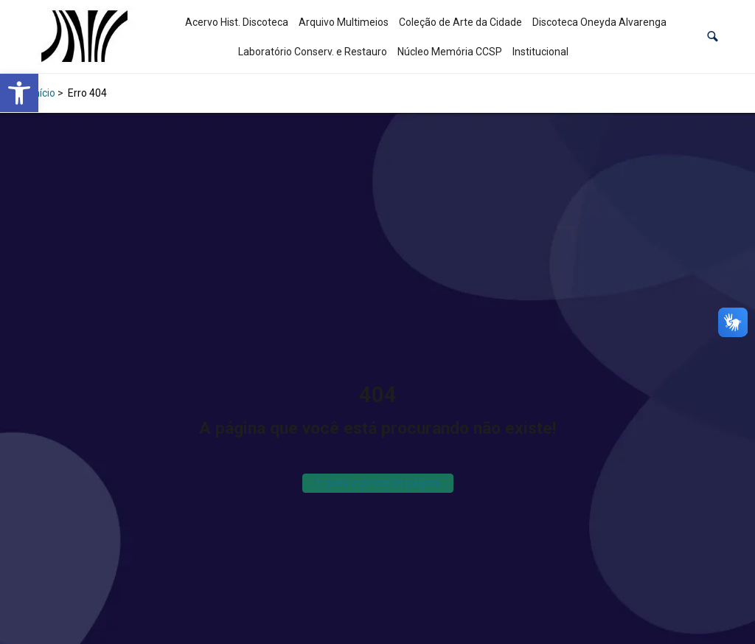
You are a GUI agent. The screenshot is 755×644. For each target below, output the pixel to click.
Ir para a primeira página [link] (377, 483)
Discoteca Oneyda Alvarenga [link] (599, 22)
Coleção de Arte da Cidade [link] (460, 22)
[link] (19, 93)
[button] (712, 36)
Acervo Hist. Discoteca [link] (236, 22)
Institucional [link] (540, 52)
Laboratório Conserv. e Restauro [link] (312, 52)
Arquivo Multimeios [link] (344, 22)
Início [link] (43, 93)
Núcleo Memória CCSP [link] (449, 52)
